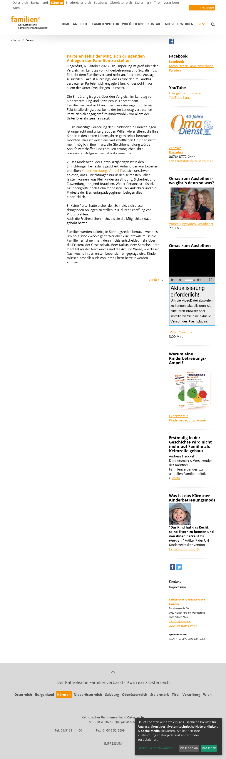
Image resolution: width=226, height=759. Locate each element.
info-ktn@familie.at (180, 621)
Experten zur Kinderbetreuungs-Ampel (187, 418)
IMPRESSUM (113, 743)
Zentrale (175, 148)
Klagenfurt (176, 152)
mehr (176, 478)
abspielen (172, 280)
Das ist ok (209, 748)
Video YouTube (181, 332)
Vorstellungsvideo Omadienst (191, 224)
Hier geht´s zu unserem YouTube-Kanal (186, 95)
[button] (172, 568)
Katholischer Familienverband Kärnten (191, 65)
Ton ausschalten (181, 280)
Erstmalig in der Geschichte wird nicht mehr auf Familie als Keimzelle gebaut (190, 444)
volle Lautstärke (198, 280)
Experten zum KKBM (184, 549)
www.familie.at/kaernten (183, 625)
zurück (154, 279)
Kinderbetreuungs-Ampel (100, 170)
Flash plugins (198, 321)
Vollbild (210, 280)
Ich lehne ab (189, 748)
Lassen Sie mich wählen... (156, 748)
